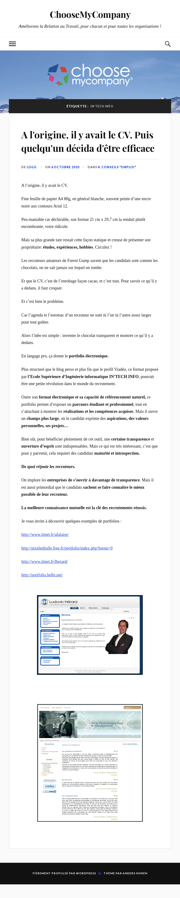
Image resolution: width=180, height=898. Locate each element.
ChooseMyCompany (90, 14)
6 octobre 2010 (66, 180)
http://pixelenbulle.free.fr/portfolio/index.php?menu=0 (66, 561)
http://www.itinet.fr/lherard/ (44, 575)
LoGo (32, 180)
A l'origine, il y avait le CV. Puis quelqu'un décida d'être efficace (88, 147)
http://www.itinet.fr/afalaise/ (45, 548)
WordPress (86, 887)
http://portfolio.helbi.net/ (42, 588)
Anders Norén (135, 887)
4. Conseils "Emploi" (118, 180)
